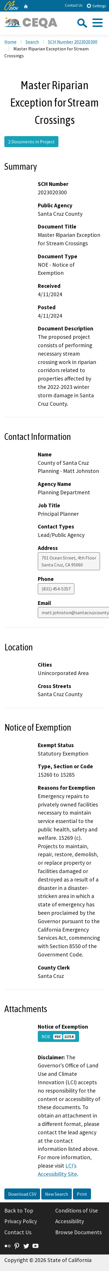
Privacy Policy (20, 1221)
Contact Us (73, 5)
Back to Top (18, 1210)
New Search (56, 1194)
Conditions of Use (76, 1210)
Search (32, 42)
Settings (96, 5)
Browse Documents (78, 1232)
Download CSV (22, 1194)
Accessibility (69, 1221)
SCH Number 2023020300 (72, 42)
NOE (58, 1036)
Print (82, 1194)
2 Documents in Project (31, 142)
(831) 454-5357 (56, 589)
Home (10, 42)
